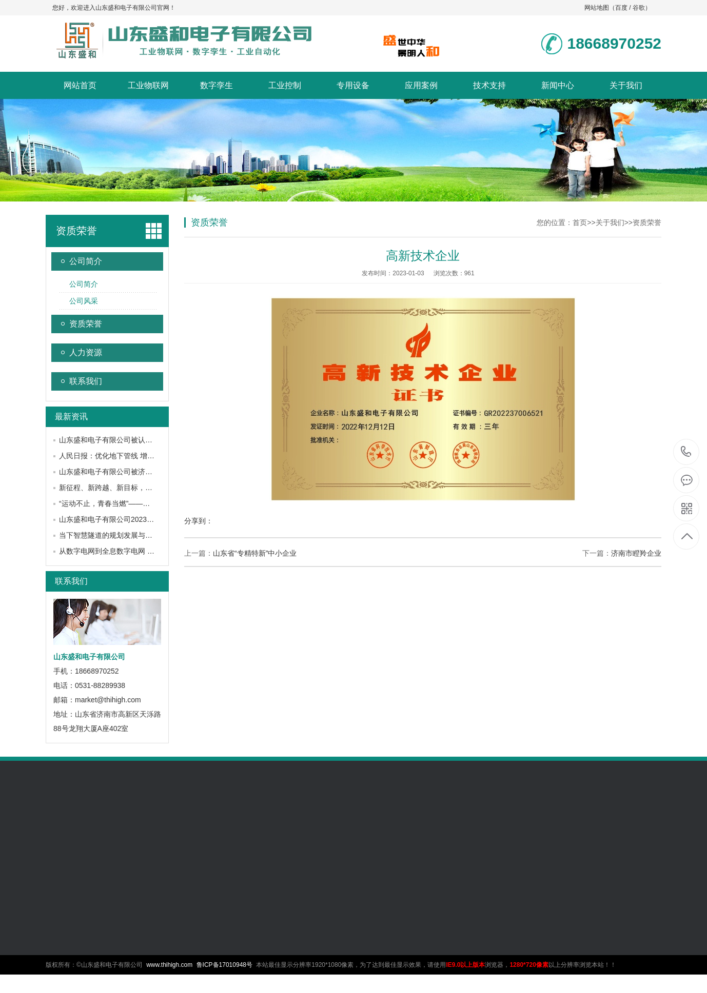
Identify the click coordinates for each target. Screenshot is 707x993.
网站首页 (80, 85)
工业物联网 (148, 85)
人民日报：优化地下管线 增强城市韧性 (121, 456)
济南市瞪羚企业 (636, 553)
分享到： (198, 521)
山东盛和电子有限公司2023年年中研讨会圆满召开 (139, 519)
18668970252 (686, 452)
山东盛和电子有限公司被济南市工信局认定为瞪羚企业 (145, 472)
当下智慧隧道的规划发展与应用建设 (116, 535)
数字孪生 (216, 85)
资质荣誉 (76, 230)
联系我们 (85, 381)
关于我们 (626, 85)
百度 (621, 7)
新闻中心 (557, 85)
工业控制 (284, 85)
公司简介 (85, 261)
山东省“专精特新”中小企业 (255, 553)
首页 (580, 222)
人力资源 (85, 352)
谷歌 (639, 7)
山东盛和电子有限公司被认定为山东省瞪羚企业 (134, 440)
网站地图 (596, 7)
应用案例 (421, 85)
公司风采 (83, 301)
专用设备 (353, 85)
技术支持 (489, 85)
